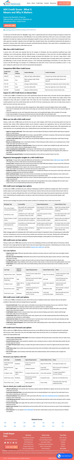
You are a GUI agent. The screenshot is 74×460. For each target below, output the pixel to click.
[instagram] (10, 442)
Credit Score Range (21, 30)
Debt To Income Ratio (45, 446)
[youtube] (15, 442)
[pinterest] (13, 442)
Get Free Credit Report (28, 448)
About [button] (33, 3)
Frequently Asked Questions (46, 444)
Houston (63, 444)
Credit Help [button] (39, 3)
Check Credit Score (28, 444)
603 (63, 422)
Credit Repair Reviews (45, 437)
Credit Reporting (28, 442)
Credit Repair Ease (8, 30)
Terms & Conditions (58, 458)
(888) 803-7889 (64, 3)
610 (53, 426)
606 (15, 426)
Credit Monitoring (28, 440)
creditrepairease (15, 458)
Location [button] (46, 3)
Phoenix (63, 446)
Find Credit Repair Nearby (45, 440)
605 (5, 426)
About (50, 458)
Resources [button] (53, 3)
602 (53, 422)
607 (24, 426)
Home (28, 3)
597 (5, 422)
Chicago (63, 442)
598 (15, 422)
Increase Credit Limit (28, 446)
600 (34, 422)
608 (34, 426)
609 (44, 426)
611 (63, 426)
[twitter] (7, 442)
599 (24, 422)
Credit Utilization (45, 448)
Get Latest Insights (46, 442)
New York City (63, 437)
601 (44, 422)
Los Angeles (63, 440)
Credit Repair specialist (28, 437)
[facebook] (4, 442)
